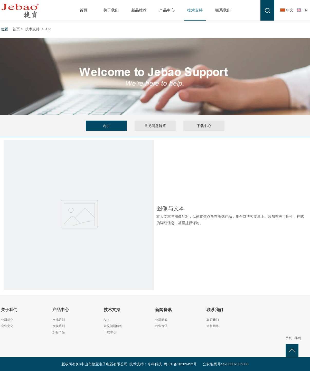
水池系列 (58, 320)
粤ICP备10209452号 (180, 364)
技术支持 (32, 29)
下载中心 (110, 332)
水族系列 (58, 326)
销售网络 (212, 326)
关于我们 (9, 309)
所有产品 (58, 332)
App (48, 29)
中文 (289, 10)
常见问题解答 (113, 326)
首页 (16, 29)
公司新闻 (161, 320)
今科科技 (154, 364)
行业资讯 (161, 326)
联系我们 (214, 309)
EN (305, 10)
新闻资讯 (163, 309)
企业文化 (7, 326)
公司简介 (7, 320)
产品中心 (60, 309)
